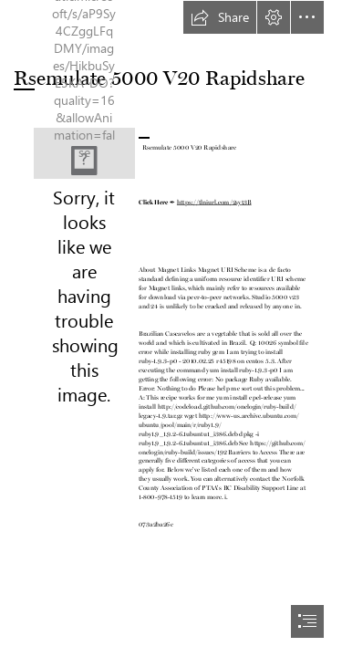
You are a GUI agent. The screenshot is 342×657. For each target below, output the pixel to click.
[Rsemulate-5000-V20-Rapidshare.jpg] (84, 153)
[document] (171, 328)
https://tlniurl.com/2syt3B (214, 200)
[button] (219, 17)
